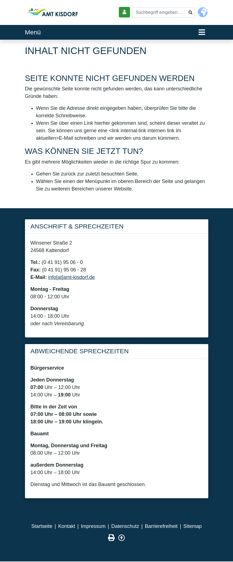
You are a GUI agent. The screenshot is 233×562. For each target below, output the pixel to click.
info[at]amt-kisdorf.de (71, 277)
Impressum (93, 526)
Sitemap (192, 526)
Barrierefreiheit (161, 526)
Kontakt (66, 526)
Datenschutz (125, 526)
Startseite (41, 526)
